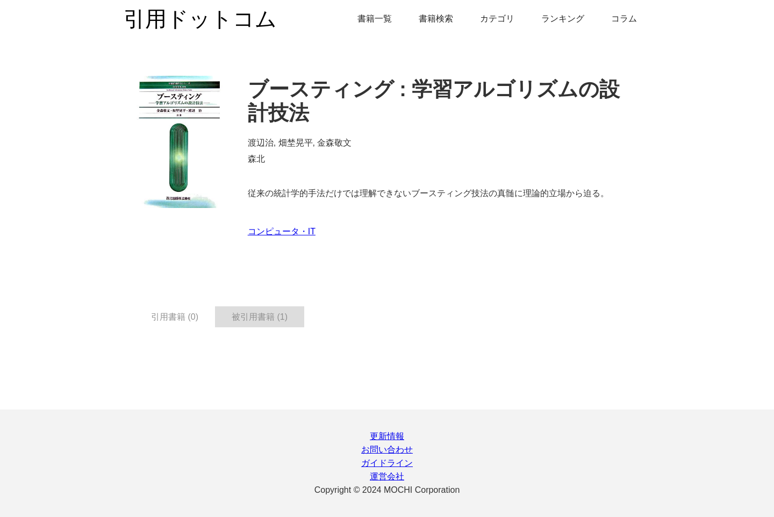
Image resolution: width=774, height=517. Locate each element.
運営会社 (387, 476)
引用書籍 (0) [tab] (174, 316)
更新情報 (387, 436)
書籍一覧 (374, 18)
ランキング (562, 18)
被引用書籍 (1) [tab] (260, 316)
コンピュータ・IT (282, 231)
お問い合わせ (387, 449)
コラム (624, 18)
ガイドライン (387, 463)
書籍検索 (436, 18)
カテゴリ (497, 18)
